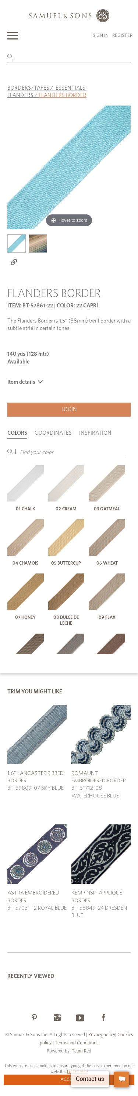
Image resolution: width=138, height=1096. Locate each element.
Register (122, 35)
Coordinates (53, 433)
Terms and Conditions (76, 1043)
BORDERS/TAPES (28, 88)
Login (69, 409)
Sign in (101, 35)
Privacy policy (101, 1035)
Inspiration (95, 433)
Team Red (81, 1051)
